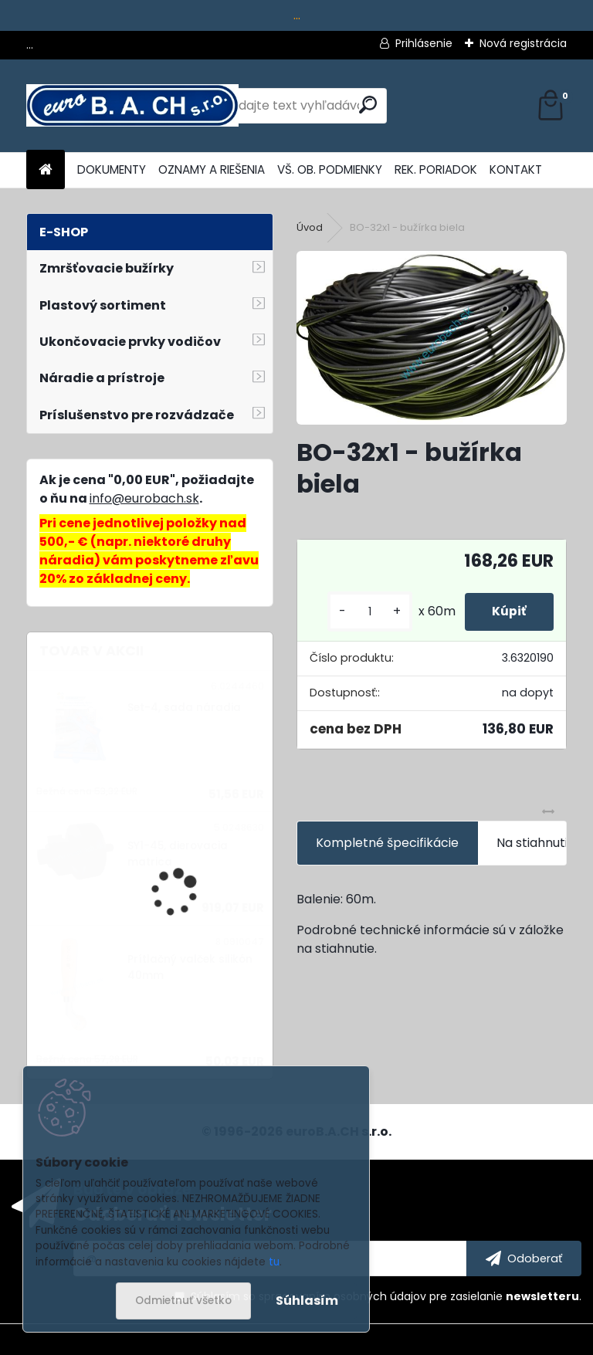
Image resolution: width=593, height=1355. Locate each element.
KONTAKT (516, 169)
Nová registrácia (523, 43)
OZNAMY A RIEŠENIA (211, 169)
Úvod (309, 227)
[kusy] (362, 611)
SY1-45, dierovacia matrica (177, 853)
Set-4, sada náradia (184, 707)
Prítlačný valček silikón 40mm (189, 967)
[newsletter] (524, 1258)
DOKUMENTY (111, 169)
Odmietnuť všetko (183, 1300)
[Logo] (132, 105)
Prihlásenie (423, 43)
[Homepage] (45, 170)
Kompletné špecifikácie (387, 843)
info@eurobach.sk (144, 498)
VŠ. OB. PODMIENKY (329, 169)
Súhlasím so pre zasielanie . (386, 1296)
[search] (368, 104)
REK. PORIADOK (436, 169)
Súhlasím (307, 1300)
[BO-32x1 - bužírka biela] (431, 338)
